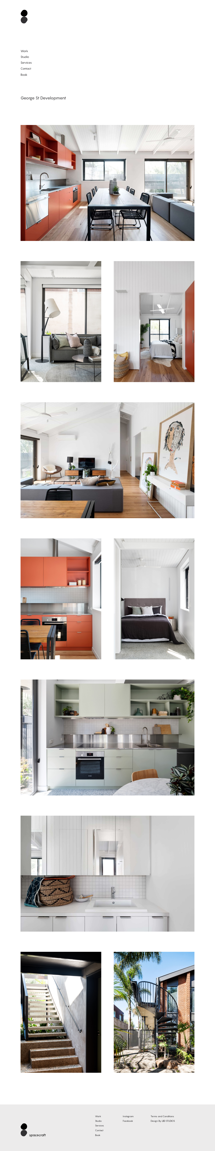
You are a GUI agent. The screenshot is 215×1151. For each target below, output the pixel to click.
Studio (25, 56)
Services (26, 62)
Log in (208, 1145)
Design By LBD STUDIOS (163, 1120)
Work (24, 51)
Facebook (128, 1120)
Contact (26, 68)
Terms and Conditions (162, 1116)
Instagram (128, 1116)
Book (24, 74)
